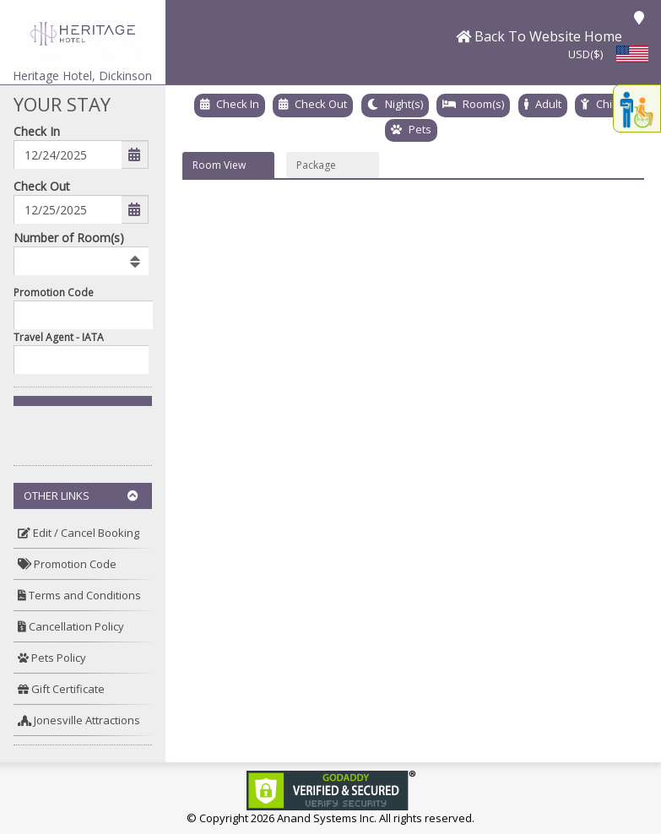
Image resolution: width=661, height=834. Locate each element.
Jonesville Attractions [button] (79, 720)
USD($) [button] (585, 54)
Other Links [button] (81, 495)
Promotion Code (54, 292)
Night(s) (404, 103)
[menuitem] (83, 533)
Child (608, 103)
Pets (420, 129)
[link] (331, 789)
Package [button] (316, 165)
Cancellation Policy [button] (71, 626)
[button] (82, 32)
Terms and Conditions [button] (79, 595)
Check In (37, 131)
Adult (548, 103)
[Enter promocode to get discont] (87, 315)
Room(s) (483, 103)
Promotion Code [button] (67, 563)
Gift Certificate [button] (61, 688)
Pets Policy (52, 657)
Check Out (42, 186)
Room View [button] (219, 165)
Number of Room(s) (69, 238)
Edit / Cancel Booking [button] (78, 532)
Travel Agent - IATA (59, 337)
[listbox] (81, 260)
